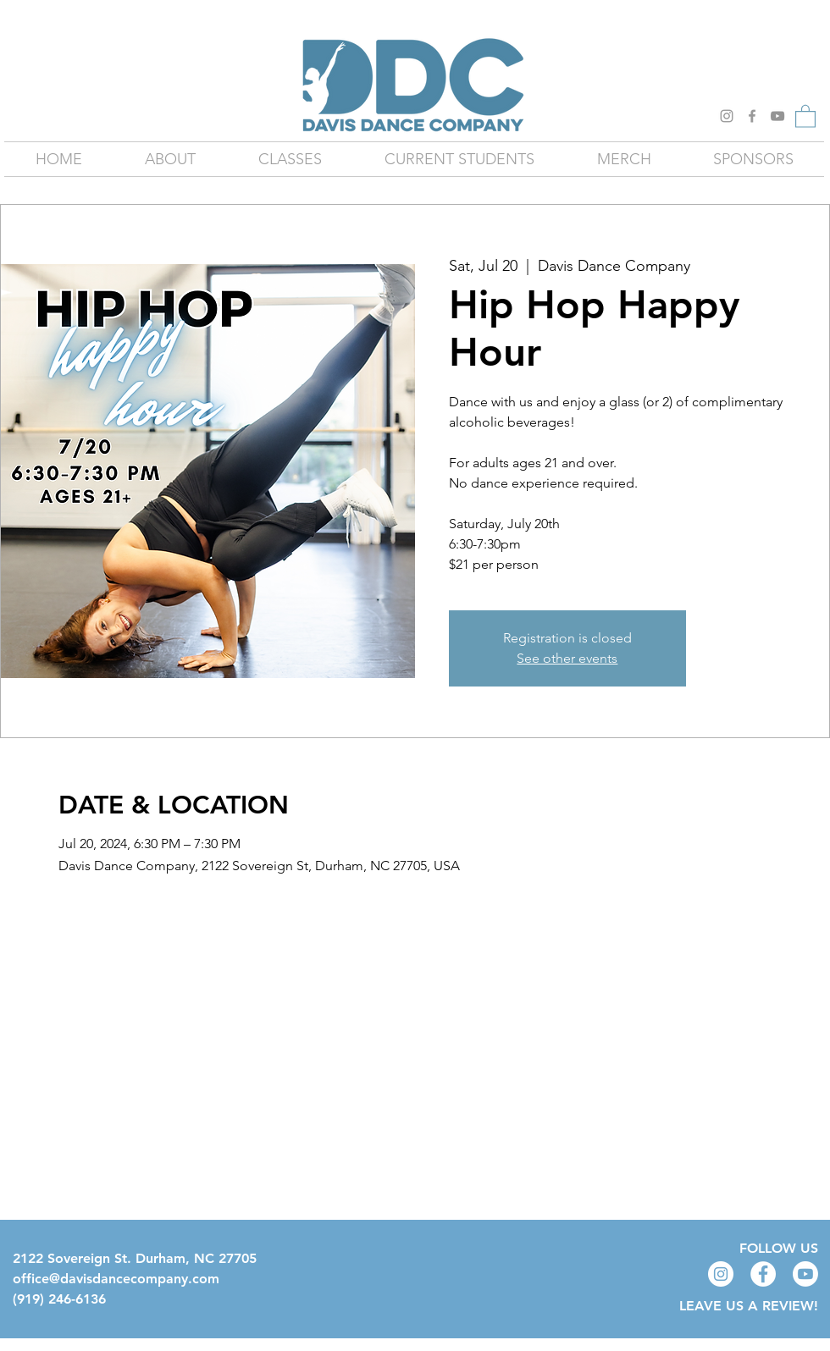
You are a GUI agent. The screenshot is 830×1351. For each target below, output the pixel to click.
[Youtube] (805, 1274)
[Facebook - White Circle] (763, 1274)
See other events (567, 658)
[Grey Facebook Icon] (752, 116)
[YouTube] (777, 116)
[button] (805, 115)
